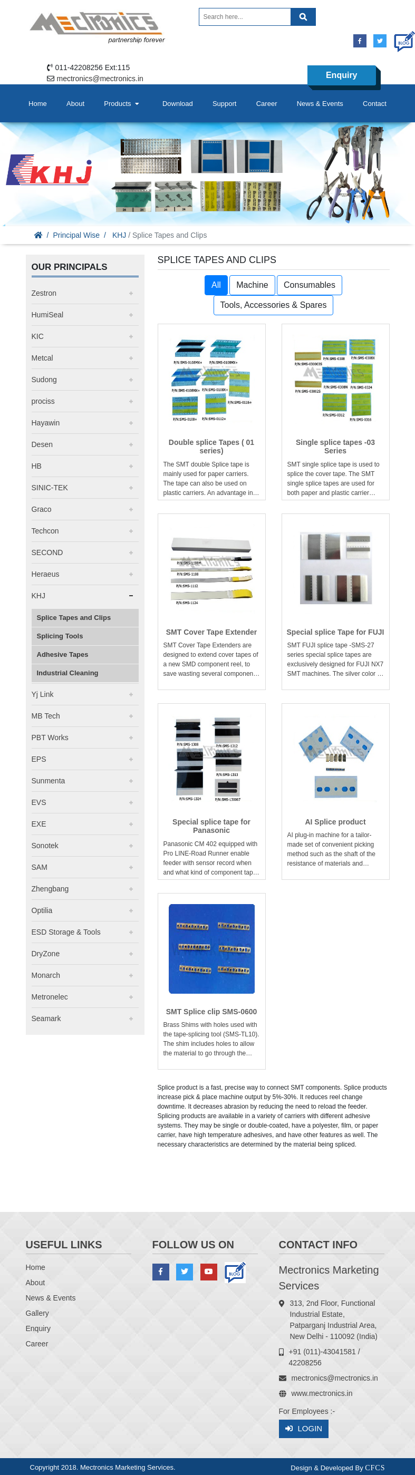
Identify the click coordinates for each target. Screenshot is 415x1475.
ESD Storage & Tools (66, 932)
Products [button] (122, 104)
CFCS (375, 1468)
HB (37, 466)
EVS (39, 802)
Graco (42, 509)
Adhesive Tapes (63, 654)
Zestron (44, 293)
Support (225, 104)
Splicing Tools (60, 636)
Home (37, 104)
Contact (375, 104)
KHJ (119, 235)
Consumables (309, 284)
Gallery (37, 1313)
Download (177, 104)
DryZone (46, 953)
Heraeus (46, 574)
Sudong (44, 379)
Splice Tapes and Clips (74, 618)
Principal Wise (76, 235)
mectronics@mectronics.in (100, 78)
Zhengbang (50, 889)
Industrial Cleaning (68, 673)
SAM (39, 867)
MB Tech (46, 716)
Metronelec (50, 997)
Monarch (46, 975)
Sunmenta (48, 781)
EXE (39, 824)
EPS (39, 759)
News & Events (320, 104)
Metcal (42, 358)
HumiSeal (48, 314)
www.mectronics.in (322, 1393)
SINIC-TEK (50, 487)
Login (304, 1429)
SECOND (47, 552)
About (75, 104)
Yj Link (43, 694)
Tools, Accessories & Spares (273, 304)
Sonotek (45, 845)
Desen (42, 444)
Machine (252, 284)
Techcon (45, 531)
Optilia (42, 910)
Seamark (46, 1018)
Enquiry (342, 75)
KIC (38, 336)
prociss (43, 401)
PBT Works (50, 737)
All (216, 284)
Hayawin (46, 423)
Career (266, 104)
